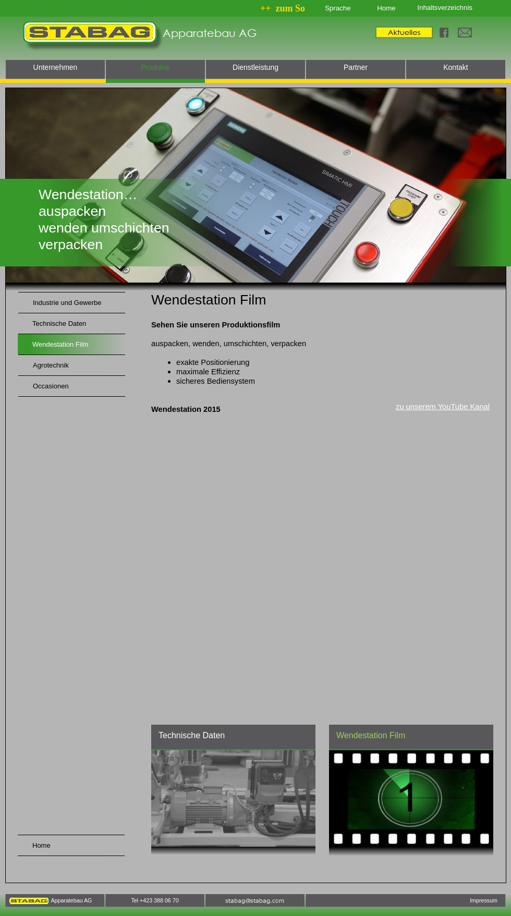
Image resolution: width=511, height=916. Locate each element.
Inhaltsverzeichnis (444, 7)
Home (386, 8)
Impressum (483, 900)
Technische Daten (192, 735)
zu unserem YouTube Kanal (443, 406)
